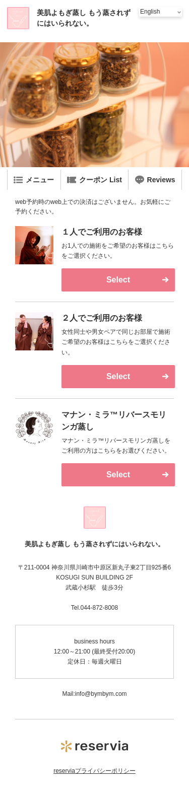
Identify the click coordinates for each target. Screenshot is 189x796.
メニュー (34, 179)
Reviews (155, 179)
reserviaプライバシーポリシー (94, 770)
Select (118, 279)
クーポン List (94, 179)
